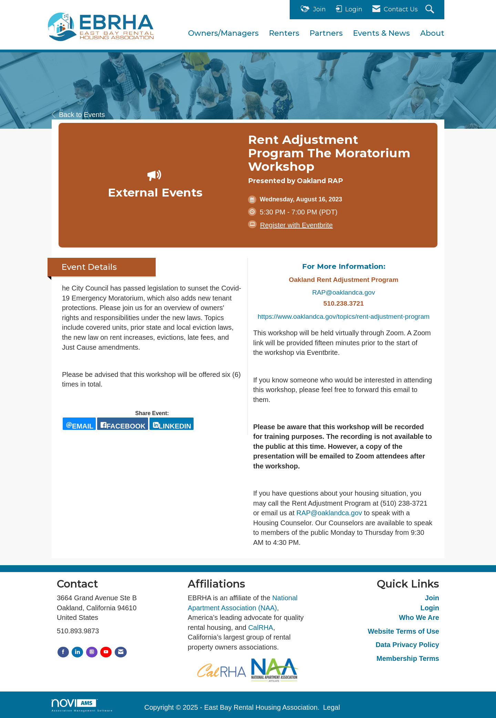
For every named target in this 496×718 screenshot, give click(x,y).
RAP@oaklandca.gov (343, 292)
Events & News (381, 33)
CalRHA (260, 627)
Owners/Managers (223, 33)
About (432, 33)
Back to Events (78, 114)
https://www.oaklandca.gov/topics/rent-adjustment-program (344, 316)
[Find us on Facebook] (63, 652)
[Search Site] (430, 9)
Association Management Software (82, 705)
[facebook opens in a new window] (122, 424)
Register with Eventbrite (296, 225)
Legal (331, 707)
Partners (326, 33)
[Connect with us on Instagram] (91, 652)
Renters (284, 33)
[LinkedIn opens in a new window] (171, 424)
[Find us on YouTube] (106, 652)
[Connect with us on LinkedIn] (77, 652)
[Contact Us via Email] (120, 652)
